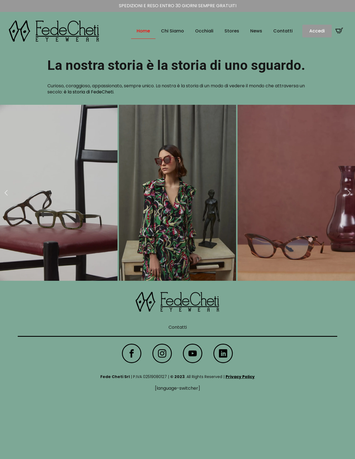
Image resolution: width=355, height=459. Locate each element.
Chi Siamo (172, 31)
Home (143, 31)
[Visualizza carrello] (339, 30)
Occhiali (204, 31)
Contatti (283, 31)
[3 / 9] (296, 193)
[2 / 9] (177, 193)
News (256, 31)
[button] (6, 193)
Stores (231, 31)
